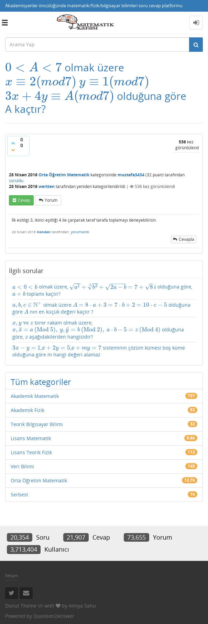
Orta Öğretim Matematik (64, 175)
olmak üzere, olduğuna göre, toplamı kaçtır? (102, 290)
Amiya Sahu (82, 605)
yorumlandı (80, 231)
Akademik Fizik (27, 410)
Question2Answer (53, 616)
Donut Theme (20, 605)
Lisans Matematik (31, 438)
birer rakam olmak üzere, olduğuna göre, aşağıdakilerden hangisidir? (98, 329)
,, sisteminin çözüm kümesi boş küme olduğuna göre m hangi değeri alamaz (98, 351)
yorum (51, 200)
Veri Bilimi (22, 466)
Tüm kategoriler (41, 381)
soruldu (16, 181)
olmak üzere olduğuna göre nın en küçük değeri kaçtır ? (101, 308)
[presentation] (33, 67)
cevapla (186, 239)
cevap (24, 200)
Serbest (19, 494)
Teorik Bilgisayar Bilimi (37, 424)
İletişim (11, 575)
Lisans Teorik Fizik (31, 452)
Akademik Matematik (35, 396)
